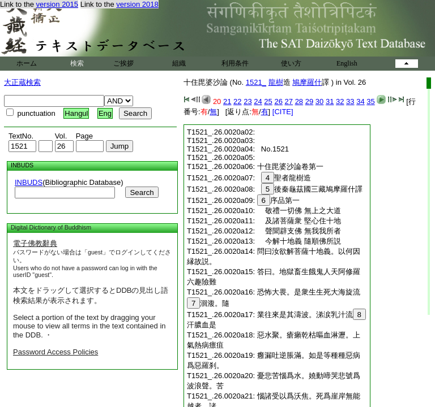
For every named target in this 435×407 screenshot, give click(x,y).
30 (319, 101)
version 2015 (57, 4)
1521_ (256, 82)
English (346, 63)
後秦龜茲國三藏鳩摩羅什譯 (310, 189)
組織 (179, 63)
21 (227, 101)
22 (237, 101)
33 (350, 101)
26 (278, 101)
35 (370, 101)
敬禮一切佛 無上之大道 (299, 210)
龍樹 (275, 82)
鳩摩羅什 (307, 82)
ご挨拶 (123, 63)
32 (340, 101)
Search (141, 192)
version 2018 (137, 4)
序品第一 (278, 200)
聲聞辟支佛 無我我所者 (299, 231)
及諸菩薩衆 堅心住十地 (299, 221)
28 (299, 101)
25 (268, 101)
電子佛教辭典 (35, 243)
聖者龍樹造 (284, 178)
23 (247, 101)
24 (258, 101)
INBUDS (28, 182)
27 (289, 101)
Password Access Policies (55, 352)
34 (360, 101)
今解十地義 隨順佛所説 (299, 241)
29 (309, 101)
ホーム (26, 63)
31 (330, 101)
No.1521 (273, 149)
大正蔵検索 (22, 82)
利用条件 (235, 63)
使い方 (291, 63)
